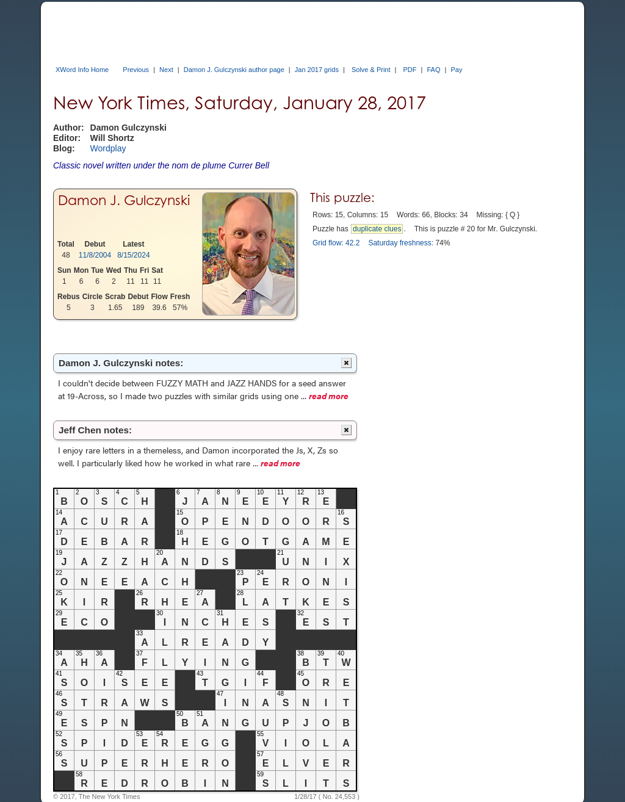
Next (166, 69)
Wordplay (108, 148)
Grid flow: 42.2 (335, 243)
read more (329, 395)
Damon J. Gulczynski (124, 200)
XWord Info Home (82, 69)
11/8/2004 (95, 255)
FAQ (433, 69)
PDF (410, 69)
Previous (136, 69)
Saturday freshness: (400, 243)
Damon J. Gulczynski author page (234, 69)
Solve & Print (371, 69)
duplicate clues (377, 229)
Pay (456, 69)
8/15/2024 (133, 255)
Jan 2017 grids (317, 69)
